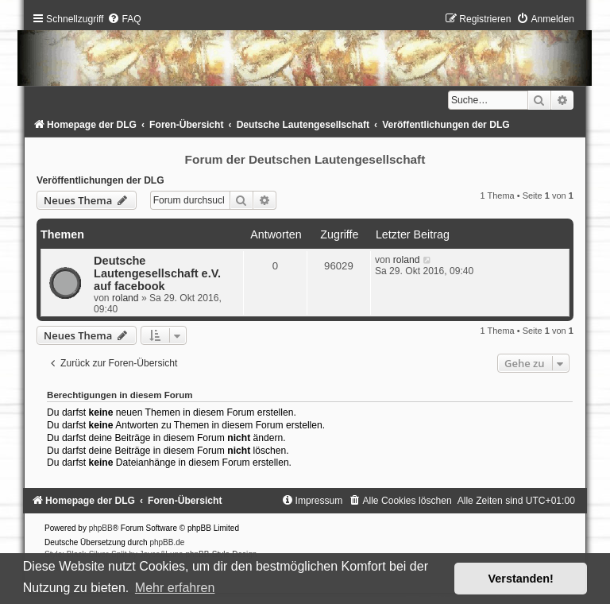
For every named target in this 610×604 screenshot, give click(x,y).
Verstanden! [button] (521, 578)
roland (125, 298)
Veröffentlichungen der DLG (100, 180)
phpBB (101, 528)
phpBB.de (166, 542)
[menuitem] (124, 19)
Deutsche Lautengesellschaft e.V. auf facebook (157, 273)
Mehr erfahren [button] (175, 587)
